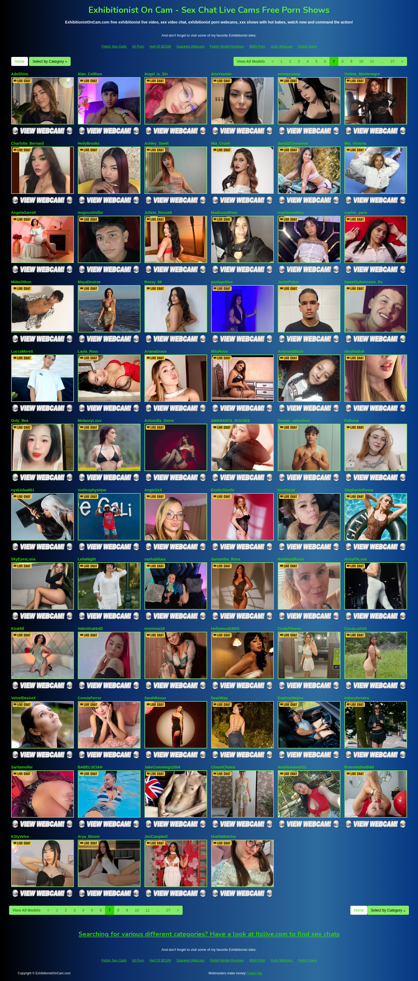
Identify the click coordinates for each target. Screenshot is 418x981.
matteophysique (92, 490)
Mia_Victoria (355, 143)
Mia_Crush (220, 143)
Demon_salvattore (294, 420)
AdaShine (20, 74)
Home (20, 61)
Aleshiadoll (354, 351)
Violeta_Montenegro (362, 74)
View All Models (251, 61)
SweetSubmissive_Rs (363, 282)
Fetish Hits (255, 973)
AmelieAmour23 (292, 767)
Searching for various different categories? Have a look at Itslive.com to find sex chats (209, 934)
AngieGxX (153, 490)
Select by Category (50, 61)
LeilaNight (87, 559)
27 (393, 61)
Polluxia (351, 420)
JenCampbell (156, 836)
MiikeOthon (21, 282)
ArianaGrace (155, 351)
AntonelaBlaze (290, 351)
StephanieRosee (358, 490)
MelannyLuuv (90, 420)
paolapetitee (222, 282)
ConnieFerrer (89, 698)
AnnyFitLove (355, 559)
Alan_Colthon (90, 74)
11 (372, 61)
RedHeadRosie (291, 559)
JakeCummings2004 (162, 767)
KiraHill (17, 628)
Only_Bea (20, 420)
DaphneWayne (290, 698)
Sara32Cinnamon (293, 143)
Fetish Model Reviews (227, 46)
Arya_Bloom (89, 836)
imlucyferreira (356, 698)
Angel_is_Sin (156, 74)
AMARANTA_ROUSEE (230, 420)
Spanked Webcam (190, 46)
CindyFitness (289, 628)
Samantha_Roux (225, 559)
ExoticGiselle (223, 490)
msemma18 (154, 628)
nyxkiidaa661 (22, 490)
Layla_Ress (88, 351)
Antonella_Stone (159, 420)
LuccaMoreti (22, 351)
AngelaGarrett (23, 212)
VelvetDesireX (23, 698)
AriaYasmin (221, 74)
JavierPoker (288, 282)
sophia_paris (355, 212)
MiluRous (219, 351)
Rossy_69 (153, 282)
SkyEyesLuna (23, 559)
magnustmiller (90, 212)
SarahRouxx (155, 698)
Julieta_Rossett (158, 212)
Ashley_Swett (156, 143)
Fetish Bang (307, 46)
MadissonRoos (224, 212)
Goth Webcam (282, 46)
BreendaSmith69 (359, 767)
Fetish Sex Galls (114, 46)
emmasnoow (289, 74)
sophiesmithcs (291, 212)
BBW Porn (257, 46)
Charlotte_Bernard (27, 143)
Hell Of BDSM (160, 46)
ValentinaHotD (90, 628)
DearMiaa (219, 698)
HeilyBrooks (89, 143)
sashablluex (155, 559)
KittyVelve (20, 836)
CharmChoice (223, 767)
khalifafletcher (223, 836)
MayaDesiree (89, 282)
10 (361, 61)
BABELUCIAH (90, 767)
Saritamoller (22, 767)
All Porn (138, 46)
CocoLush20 (355, 628)
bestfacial (286, 490)
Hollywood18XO (225, 628)
